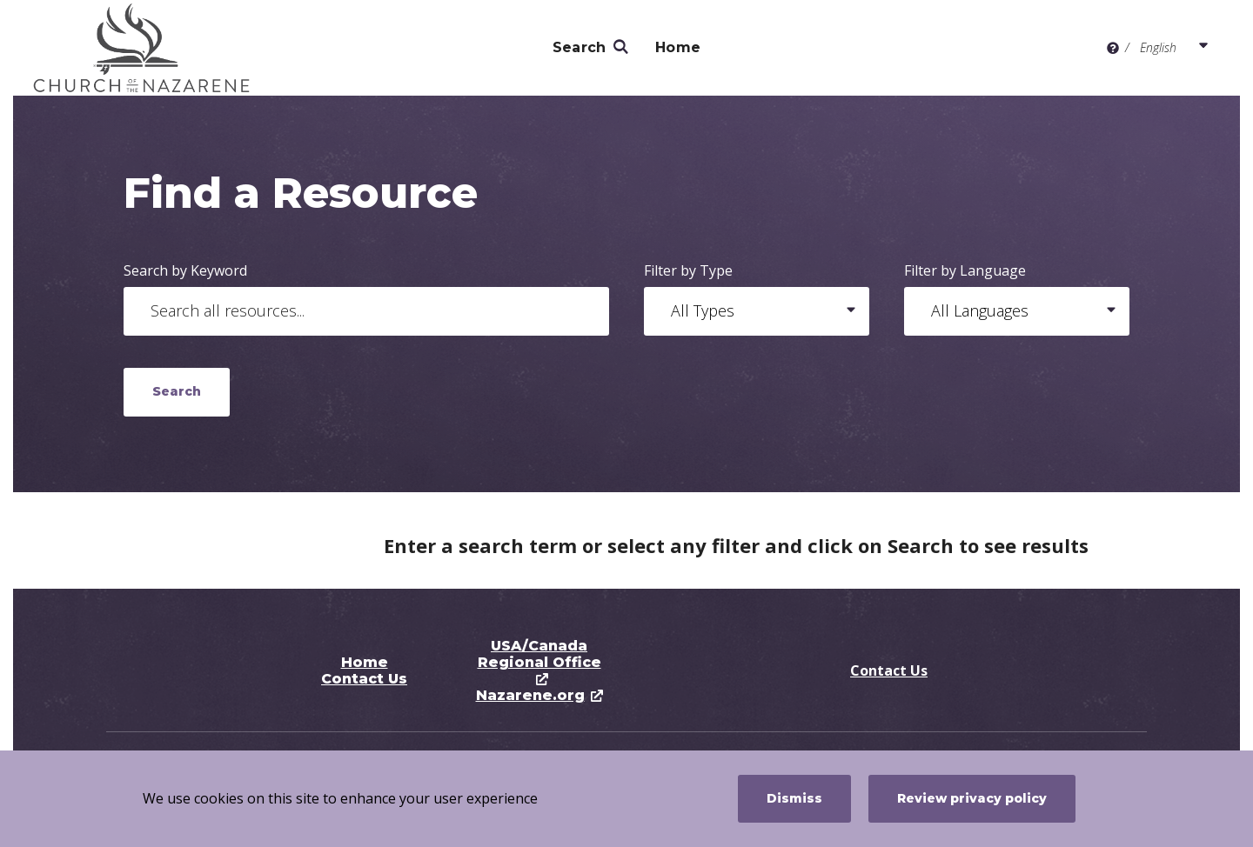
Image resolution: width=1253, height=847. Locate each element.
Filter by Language (965, 270)
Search (579, 47)
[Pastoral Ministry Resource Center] (157, 48)
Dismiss (794, 798)
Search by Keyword (185, 270)
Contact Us (364, 678)
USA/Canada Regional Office (539, 653)
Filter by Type (688, 270)
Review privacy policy (972, 798)
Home (677, 47)
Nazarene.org (530, 695)
